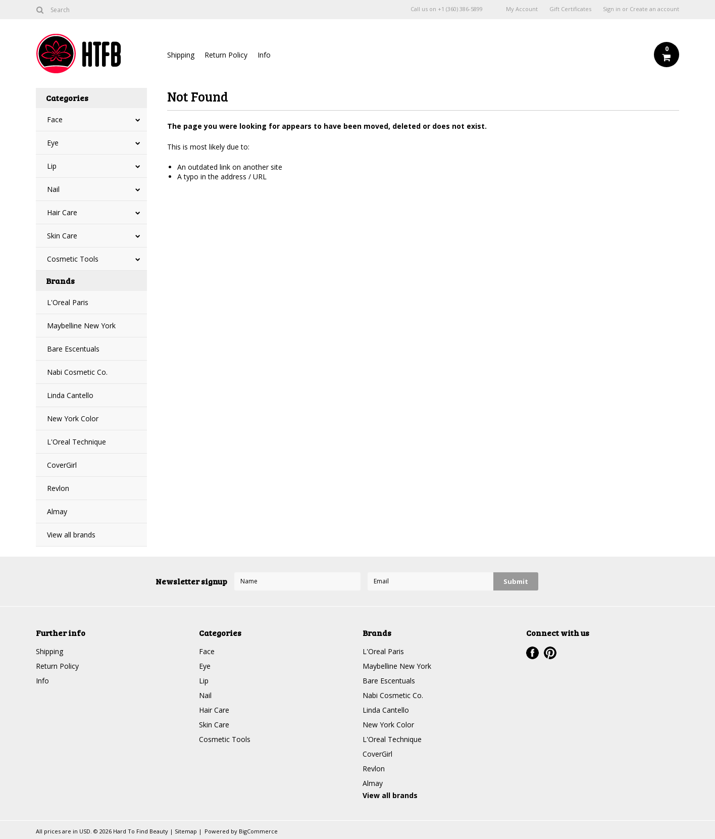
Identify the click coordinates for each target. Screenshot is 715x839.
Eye (53, 142)
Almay (57, 511)
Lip (52, 166)
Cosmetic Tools (72, 259)
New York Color (72, 418)
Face (55, 119)
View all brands (71, 534)
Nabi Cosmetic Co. (77, 372)
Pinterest (550, 653)
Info (264, 55)
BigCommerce (258, 831)
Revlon (58, 488)
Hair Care (62, 212)
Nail (53, 189)
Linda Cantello (70, 395)
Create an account (654, 9)
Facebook (532, 653)
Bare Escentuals (73, 349)
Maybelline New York (81, 325)
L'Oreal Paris (67, 302)
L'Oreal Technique (76, 442)
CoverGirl (62, 465)
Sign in (612, 9)
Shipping (180, 55)
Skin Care (62, 235)
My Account (522, 9)
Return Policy (226, 55)
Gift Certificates (570, 9)
